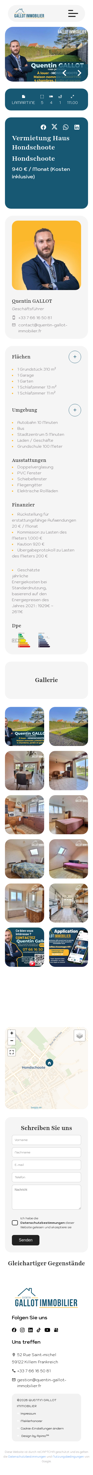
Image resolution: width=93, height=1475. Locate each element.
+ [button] (11, 1033)
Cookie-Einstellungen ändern (42, 1428)
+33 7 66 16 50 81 (35, 317)
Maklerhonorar (31, 1421)
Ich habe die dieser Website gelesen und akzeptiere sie (47, 1222)
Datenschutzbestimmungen (42, 1223)
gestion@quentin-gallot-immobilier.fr (41, 1382)
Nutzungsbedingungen (68, 1456)
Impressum (28, 1413)
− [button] (11, 1041)
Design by (35, 1436)
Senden (25, 1240)
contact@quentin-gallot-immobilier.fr (42, 327)
